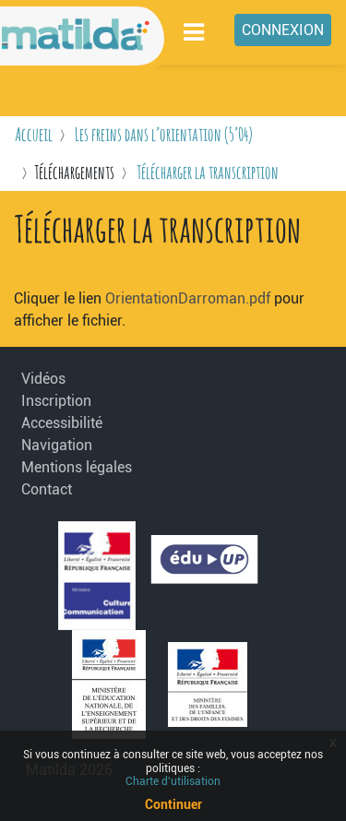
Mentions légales (67, 467)
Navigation (56, 445)
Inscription (56, 401)
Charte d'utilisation (173, 781)
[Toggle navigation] (195, 32)
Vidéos (43, 378)
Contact (46, 489)
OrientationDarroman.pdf (187, 298)
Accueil (34, 134)
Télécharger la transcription (208, 172)
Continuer (173, 804)
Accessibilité (61, 423)
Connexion (283, 30)
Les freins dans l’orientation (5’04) (164, 134)
